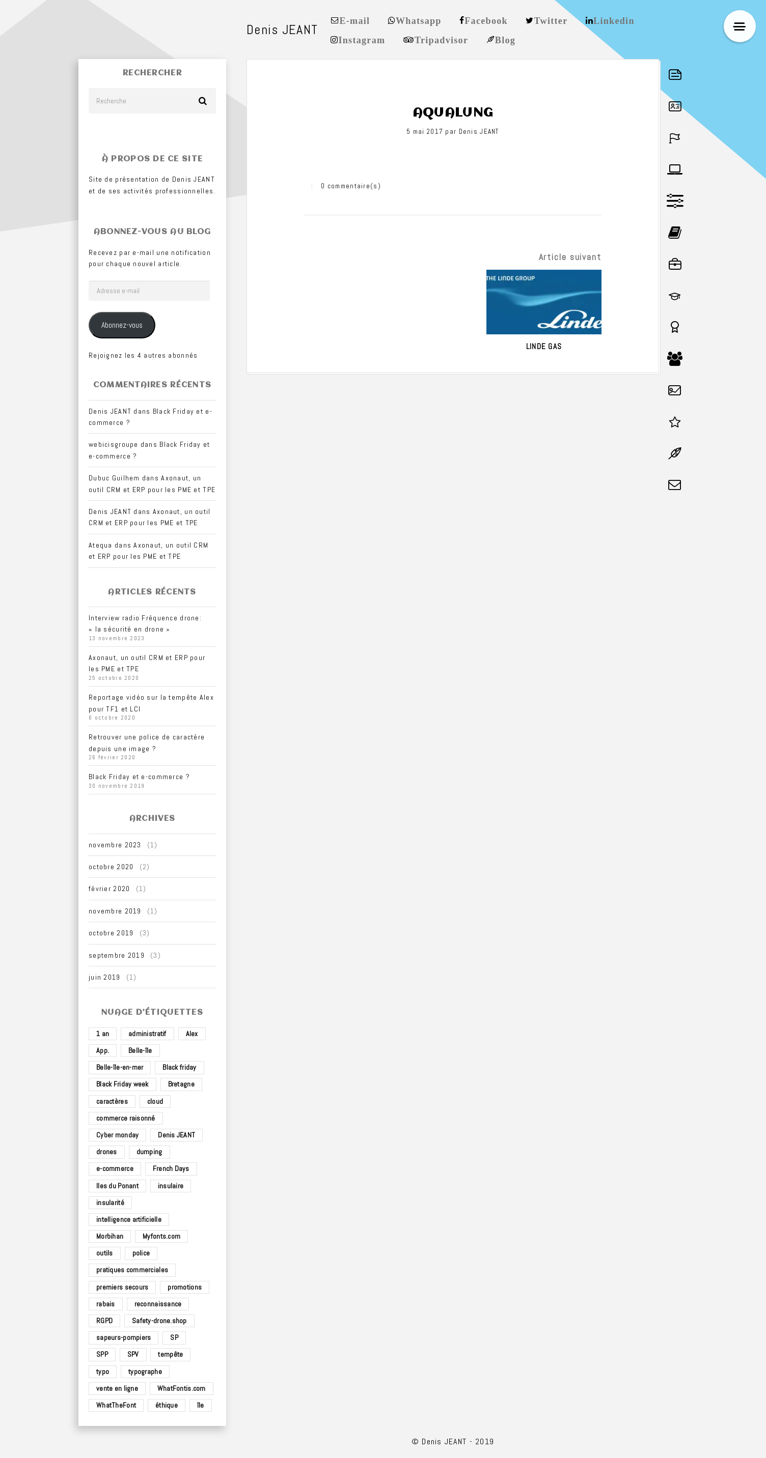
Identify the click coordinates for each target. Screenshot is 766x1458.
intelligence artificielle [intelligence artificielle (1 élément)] (128, 1219)
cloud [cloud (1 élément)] (155, 1101)
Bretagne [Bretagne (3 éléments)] (181, 1084)
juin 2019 (105, 977)
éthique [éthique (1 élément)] (166, 1405)
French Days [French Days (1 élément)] (171, 1168)
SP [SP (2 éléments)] (174, 1337)
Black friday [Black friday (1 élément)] (179, 1067)
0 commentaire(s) (351, 186)
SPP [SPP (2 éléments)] (102, 1354)
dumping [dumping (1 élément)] (149, 1151)
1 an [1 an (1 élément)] (102, 1033)
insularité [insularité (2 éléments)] (110, 1202)
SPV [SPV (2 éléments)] (133, 1354)
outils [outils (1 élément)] (104, 1252)
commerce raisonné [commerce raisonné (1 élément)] (125, 1118)
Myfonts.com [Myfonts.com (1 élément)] (161, 1236)
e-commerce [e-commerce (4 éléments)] (114, 1168)
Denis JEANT (479, 131)
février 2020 (109, 888)
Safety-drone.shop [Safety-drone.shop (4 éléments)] (159, 1320)
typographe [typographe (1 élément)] (145, 1371)
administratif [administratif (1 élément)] (147, 1033)
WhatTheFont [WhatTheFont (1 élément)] (116, 1405)
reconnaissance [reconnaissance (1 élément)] (158, 1303)
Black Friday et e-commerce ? (139, 776)
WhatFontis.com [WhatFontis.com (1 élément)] (181, 1388)
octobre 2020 (111, 866)
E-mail (354, 19)
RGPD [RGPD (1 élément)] (104, 1320)
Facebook (486, 19)
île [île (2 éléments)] (200, 1405)
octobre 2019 (111, 932)
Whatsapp (419, 19)
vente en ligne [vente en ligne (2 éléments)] (117, 1388)
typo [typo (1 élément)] (102, 1371)
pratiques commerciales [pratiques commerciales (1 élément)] (132, 1269)
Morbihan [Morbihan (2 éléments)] (109, 1236)
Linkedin (614, 19)
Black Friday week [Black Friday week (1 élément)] (122, 1084)
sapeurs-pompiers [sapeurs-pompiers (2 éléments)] (123, 1337)
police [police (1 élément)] (141, 1252)
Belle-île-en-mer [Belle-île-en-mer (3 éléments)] (119, 1067)
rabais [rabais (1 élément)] (105, 1303)
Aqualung (453, 113)
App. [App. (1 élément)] (102, 1050)
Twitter (551, 19)
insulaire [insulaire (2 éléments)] (171, 1185)
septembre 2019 (117, 955)
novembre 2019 (115, 911)
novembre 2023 (115, 844)
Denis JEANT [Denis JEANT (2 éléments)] (176, 1134)
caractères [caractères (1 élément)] (112, 1101)
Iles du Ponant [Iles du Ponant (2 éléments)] (117, 1185)
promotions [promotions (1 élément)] (185, 1287)
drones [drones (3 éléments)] (106, 1151)
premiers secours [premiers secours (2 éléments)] (122, 1287)
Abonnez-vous (122, 325)
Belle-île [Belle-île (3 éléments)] (140, 1050)
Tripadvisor (441, 39)
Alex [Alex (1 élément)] (192, 1033)
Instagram (361, 39)
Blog (505, 39)
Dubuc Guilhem (114, 477)
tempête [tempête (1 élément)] (170, 1354)
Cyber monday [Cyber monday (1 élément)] (117, 1134)
